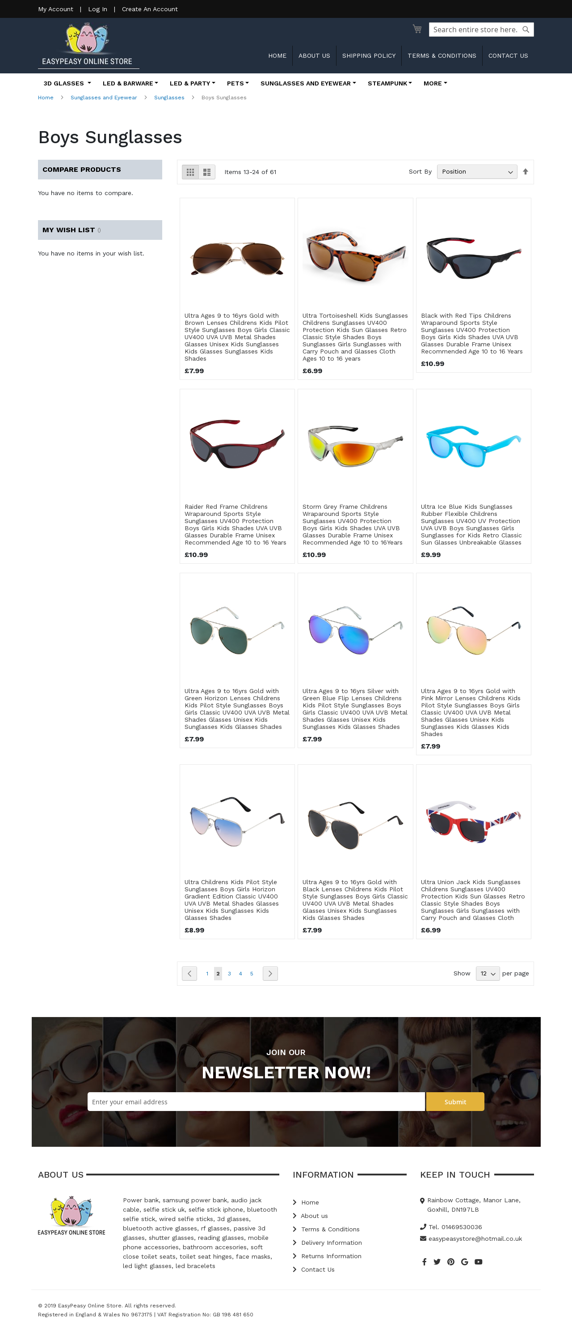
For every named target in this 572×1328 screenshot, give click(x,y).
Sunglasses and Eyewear (104, 97)
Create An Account (150, 9)
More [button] (433, 83)
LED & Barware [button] (128, 83)
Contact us (508, 55)
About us (314, 55)
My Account (55, 9)
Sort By (420, 171)
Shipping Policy (368, 55)
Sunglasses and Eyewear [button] (306, 83)
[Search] (526, 29)
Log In (97, 9)
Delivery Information (327, 1242)
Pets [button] (235, 83)
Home (277, 55)
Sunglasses (169, 97)
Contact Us (314, 1269)
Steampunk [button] (387, 83)
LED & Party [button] (190, 83)
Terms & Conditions (442, 55)
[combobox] (481, 29)
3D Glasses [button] (65, 83)
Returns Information (327, 1256)
